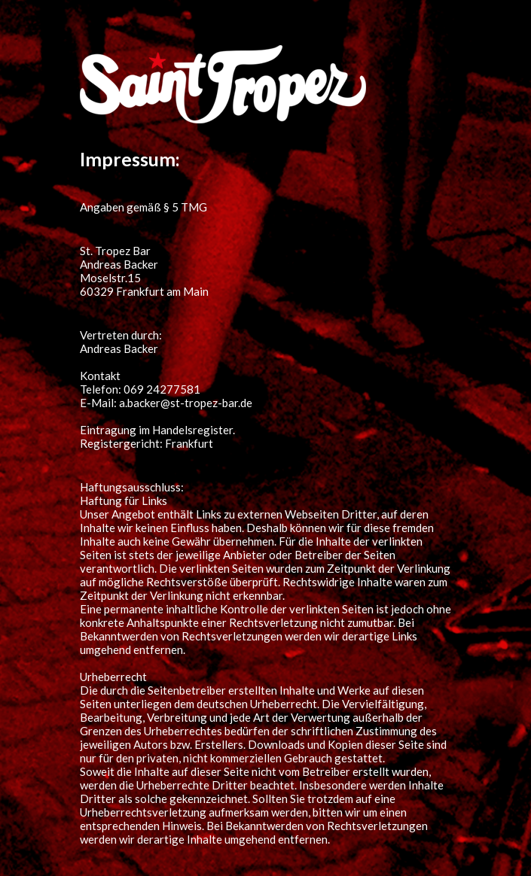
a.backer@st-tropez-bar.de (185, 402)
